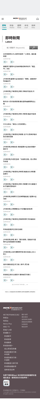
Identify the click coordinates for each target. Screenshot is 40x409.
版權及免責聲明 (27, 322)
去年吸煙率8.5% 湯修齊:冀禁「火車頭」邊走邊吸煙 (19, 55)
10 (23, 284)
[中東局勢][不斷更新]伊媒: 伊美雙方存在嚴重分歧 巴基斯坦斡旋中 (20, 185)
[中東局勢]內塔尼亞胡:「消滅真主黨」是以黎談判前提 (20, 160)
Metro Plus (7, 323)
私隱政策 (25, 324)
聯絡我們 (25, 327)
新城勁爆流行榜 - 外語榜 (10, 358)
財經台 (5, 317)
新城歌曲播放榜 (10, 366)
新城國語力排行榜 (11, 363)
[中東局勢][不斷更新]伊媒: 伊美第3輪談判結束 (19, 114)
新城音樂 (7, 339)
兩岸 (33, 26)
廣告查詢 (25, 317)
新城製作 (7, 336)
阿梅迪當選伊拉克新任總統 (12, 229)
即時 (4, 26)
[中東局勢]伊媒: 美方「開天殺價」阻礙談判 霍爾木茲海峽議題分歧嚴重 (19, 240)
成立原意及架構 (10, 348)
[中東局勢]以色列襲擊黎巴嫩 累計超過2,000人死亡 (19, 253)
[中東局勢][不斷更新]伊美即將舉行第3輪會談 (19, 219)
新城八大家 (7, 329)
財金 (12, 26)
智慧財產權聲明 (25, 292)
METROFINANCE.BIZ (11, 314)
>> (27, 284)
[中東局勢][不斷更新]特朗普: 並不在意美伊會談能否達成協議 (20, 135)
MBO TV (6, 326)
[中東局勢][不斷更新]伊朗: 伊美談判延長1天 (18, 91)
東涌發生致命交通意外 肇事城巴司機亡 (17, 274)
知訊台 (5, 320)
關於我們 (25, 314)
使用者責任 (32, 292)
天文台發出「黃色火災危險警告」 (15, 124)
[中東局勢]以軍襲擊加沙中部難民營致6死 (18, 209)
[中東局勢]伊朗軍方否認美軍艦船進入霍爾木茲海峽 (19, 197)
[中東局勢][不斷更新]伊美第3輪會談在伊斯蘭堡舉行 (19, 172)
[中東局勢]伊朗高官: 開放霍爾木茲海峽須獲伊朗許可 (19, 148)
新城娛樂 (7, 342)
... (25, 284)
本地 (26, 26)
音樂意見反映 (9, 369)
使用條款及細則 (27, 319)
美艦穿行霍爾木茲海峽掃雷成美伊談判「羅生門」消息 (19, 67)
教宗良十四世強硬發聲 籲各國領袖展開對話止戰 (19, 102)
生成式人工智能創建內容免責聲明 (13, 292)
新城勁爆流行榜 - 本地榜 (10, 353)
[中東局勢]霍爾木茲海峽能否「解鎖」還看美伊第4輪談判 (19, 80)
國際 (19, 26)
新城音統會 (7, 345)
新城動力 (6, 332)
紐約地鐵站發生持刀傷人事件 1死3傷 (16, 264)
